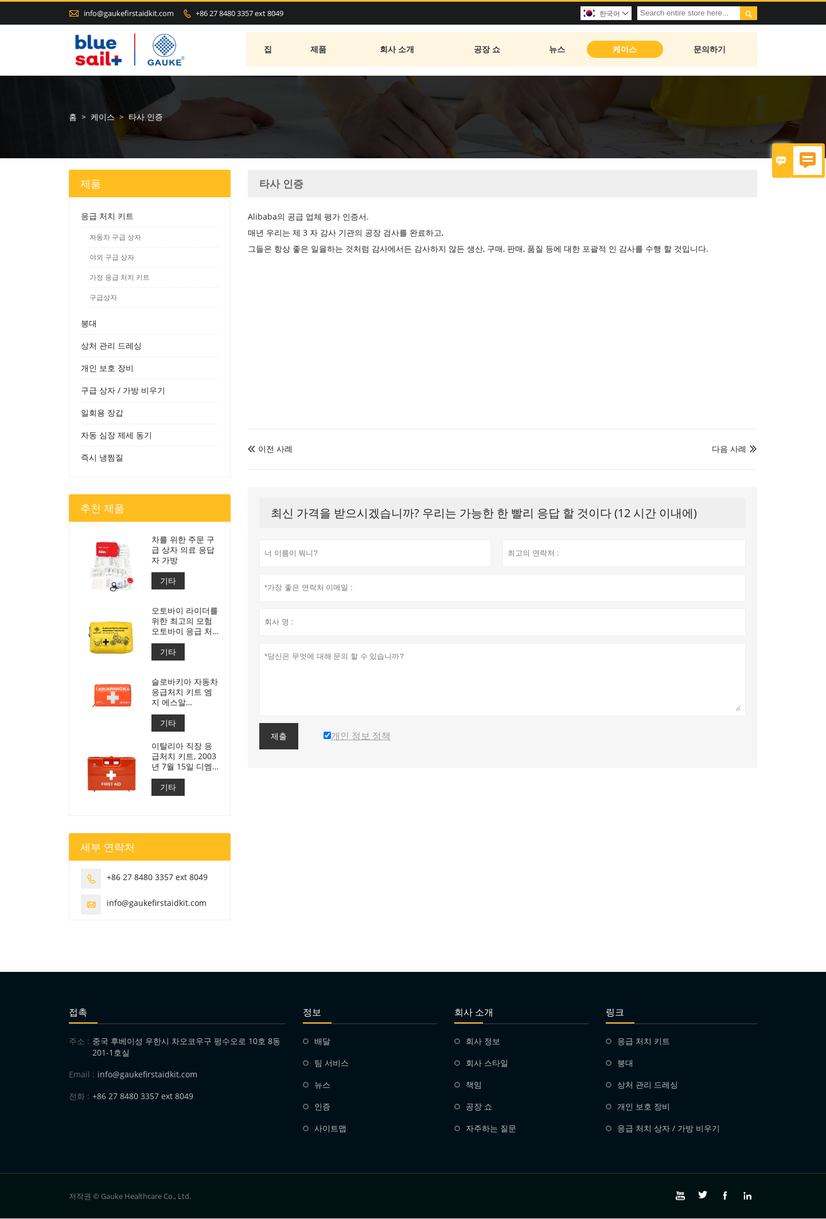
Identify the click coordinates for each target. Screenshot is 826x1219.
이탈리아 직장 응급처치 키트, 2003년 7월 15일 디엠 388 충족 (183, 756)
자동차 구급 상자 (115, 238)
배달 (322, 1041)
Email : (82, 1074)
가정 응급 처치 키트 (119, 278)
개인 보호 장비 (107, 368)
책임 (474, 1085)
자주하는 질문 (491, 1128)
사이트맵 (330, 1128)
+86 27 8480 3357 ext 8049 (239, 13)
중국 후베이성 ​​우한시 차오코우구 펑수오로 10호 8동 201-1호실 (186, 1047)
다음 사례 (729, 449)
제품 (319, 50)
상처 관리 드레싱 (111, 346)
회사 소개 (398, 50)
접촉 (78, 1012)
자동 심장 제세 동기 (116, 435)
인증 (322, 1106)
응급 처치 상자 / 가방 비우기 (668, 1128)
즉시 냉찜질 (102, 457)
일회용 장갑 (102, 413)
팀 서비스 (331, 1063)
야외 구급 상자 (111, 258)
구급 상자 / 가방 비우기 (123, 390)
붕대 (89, 323)
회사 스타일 (487, 1063)
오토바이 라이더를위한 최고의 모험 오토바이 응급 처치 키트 (184, 621)
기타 (168, 581)
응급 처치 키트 (107, 216)
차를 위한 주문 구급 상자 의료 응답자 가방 (183, 550)
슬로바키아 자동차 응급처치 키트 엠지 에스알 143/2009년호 (184, 692)
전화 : (79, 1096)
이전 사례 (270, 449)
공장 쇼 (487, 50)
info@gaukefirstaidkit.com (129, 13)
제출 (279, 736)
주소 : (79, 1041)
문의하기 (710, 50)
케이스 (625, 50)
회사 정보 (483, 1041)
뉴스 (558, 50)
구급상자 (103, 298)
